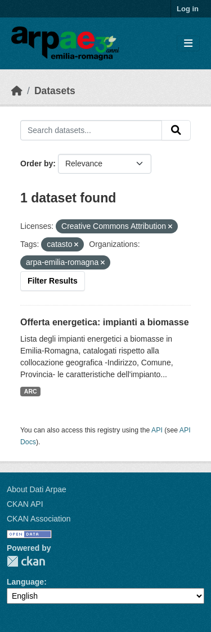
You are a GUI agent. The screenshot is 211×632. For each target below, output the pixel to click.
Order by (36, 163)
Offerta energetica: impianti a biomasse (104, 322)
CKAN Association (39, 518)
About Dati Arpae (36, 489)
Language (25, 581)
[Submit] (176, 130)
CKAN (26, 561)
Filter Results (53, 280)
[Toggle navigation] (188, 44)
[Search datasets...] (91, 130)
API (157, 430)
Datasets (54, 90)
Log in (188, 9)
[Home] (17, 90)
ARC (30, 391)
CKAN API (25, 504)
